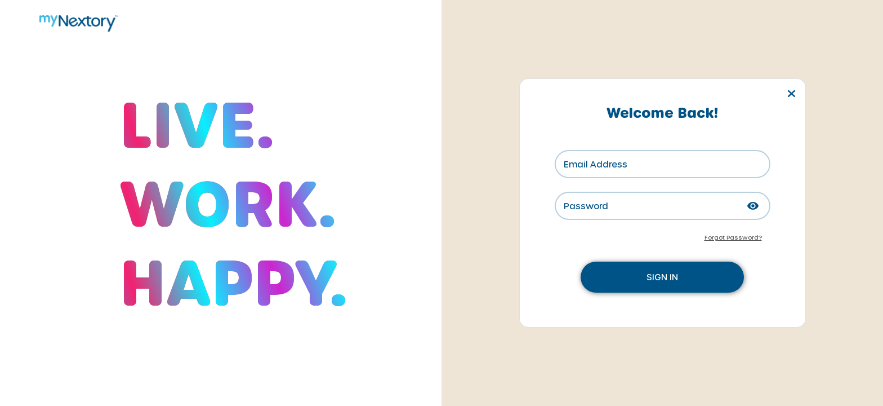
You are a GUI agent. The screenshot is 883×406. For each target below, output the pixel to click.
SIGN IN (662, 277)
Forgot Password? (733, 237)
